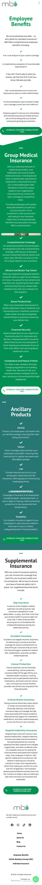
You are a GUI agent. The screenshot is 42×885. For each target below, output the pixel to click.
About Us (20, 838)
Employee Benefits (20, 855)
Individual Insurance (21, 864)
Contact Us (21, 846)
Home (19, 833)
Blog (18, 842)
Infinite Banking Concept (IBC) (21, 859)
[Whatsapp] (36, 879)
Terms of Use (15, 881)
